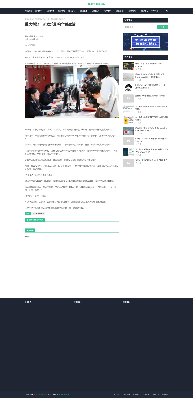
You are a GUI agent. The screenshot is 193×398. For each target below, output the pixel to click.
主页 (26, 19)
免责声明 (126, 394)
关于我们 (117, 394)
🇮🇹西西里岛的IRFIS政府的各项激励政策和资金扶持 (151, 139)
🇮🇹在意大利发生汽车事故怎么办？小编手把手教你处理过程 (151, 86)
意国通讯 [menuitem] (144, 11)
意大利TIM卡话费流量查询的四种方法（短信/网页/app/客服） (151, 150)
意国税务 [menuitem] (83, 11)
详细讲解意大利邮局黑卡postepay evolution (149, 64)
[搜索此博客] (140, 27)
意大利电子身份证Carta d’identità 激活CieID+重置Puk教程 (151, 129)
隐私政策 (146, 394)
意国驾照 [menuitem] (61, 11)
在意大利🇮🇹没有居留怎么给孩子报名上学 (151, 160)
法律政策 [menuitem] (132, 11)
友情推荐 (136, 394)
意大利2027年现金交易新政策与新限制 (150, 96)
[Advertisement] (80, 350)
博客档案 (165, 394)
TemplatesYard (43, 394)
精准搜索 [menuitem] (28, 11)
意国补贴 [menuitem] (119, 11)
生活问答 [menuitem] (50, 11)
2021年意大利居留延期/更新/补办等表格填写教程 (151, 118)
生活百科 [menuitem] (38, 11)
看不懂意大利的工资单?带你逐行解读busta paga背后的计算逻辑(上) (149, 75)
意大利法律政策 (35, 19)
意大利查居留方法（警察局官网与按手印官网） (151, 107)
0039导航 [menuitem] (154, 11)
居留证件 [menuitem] (95, 11)
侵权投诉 (156, 394)
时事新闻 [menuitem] (107, 11)
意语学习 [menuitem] (71, 11)
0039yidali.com (96, 3)
